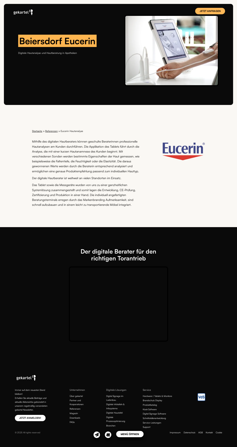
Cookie (219, 432)
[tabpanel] (171, 50)
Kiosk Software (150, 409)
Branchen (110, 425)
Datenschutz (189, 432)
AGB (200, 432)
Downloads (75, 417)
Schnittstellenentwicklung (154, 418)
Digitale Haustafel (114, 412)
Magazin (74, 413)
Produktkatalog (150, 405)
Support (146, 427)
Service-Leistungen (152, 422)
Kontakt (209, 432)
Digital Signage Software (154, 413)
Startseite (37, 131)
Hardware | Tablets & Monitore (157, 396)
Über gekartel (76, 396)
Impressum (175, 432)
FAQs (72, 422)
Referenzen (51, 131)
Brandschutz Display (152, 400)
